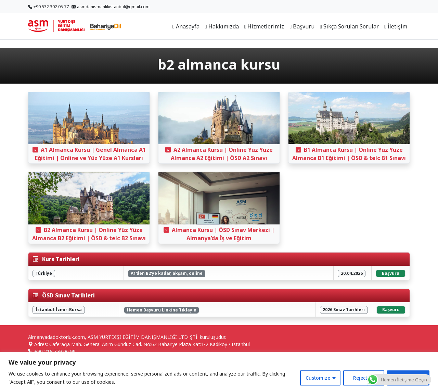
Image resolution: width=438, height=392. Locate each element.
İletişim (395, 26)
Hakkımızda (222, 26)
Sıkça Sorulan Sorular (349, 26)
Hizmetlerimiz (264, 26)
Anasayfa (185, 26)
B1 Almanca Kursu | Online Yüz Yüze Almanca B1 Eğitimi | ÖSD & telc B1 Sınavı (349, 154)
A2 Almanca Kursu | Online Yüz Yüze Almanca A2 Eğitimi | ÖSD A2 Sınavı (219, 154)
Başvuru (301, 26)
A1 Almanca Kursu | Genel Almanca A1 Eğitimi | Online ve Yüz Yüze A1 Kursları (89, 154)
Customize (318, 378)
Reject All (363, 378)
